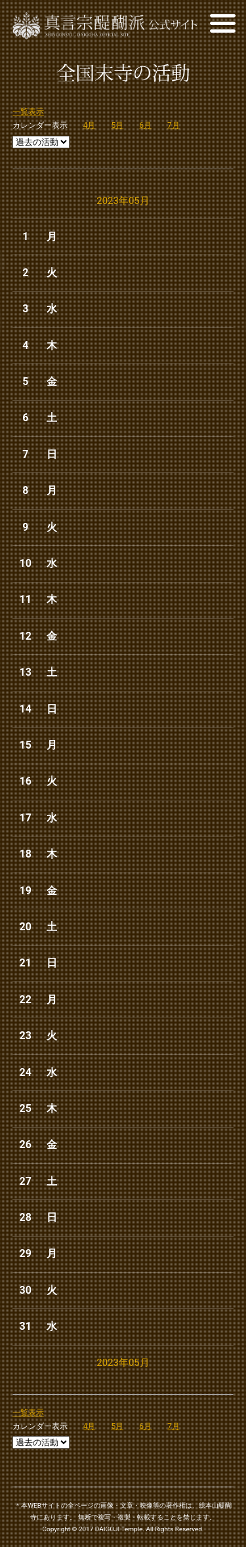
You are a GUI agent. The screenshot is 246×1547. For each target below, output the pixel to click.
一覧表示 (28, 111)
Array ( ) (41, 142)
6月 (145, 125)
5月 (118, 125)
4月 (89, 125)
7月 (173, 125)
